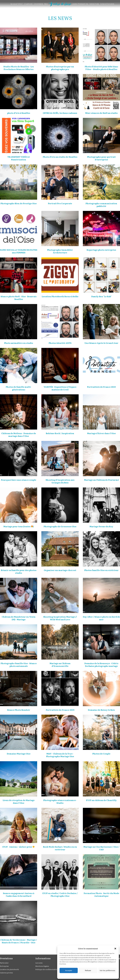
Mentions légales (42, 966)
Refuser (88, 970)
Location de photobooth (9, 969)
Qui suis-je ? (14, 4)
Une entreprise (38, 4)
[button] (115, 948)
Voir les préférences (107, 970)
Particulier (4, 963)
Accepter (68, 970)
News (46, 4)
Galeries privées (6, 972)
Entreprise (4, 966)
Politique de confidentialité (46, 969)
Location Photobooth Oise (80, 4)
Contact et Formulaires (107, 4)
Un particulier (28, 4)
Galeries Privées (94, 4)
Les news (38, 963)
